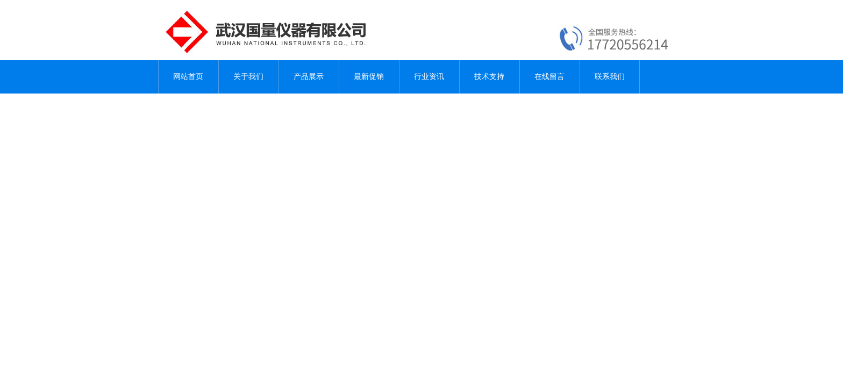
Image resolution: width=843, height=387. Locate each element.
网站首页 (188, 77)
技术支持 (489, 77)
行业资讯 (429, 77)
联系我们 (610, 77)
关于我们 (248, 77)
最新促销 (369, 77)
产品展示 (309, 77)
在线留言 (549, 77)
